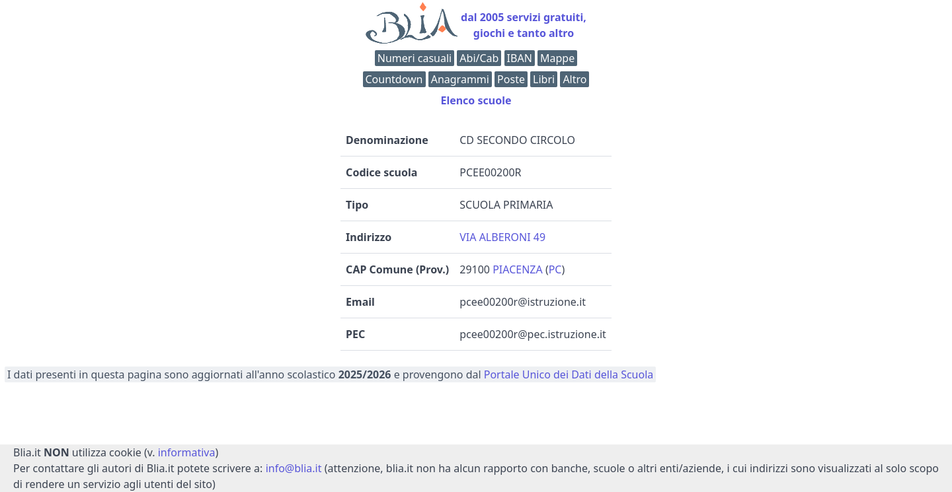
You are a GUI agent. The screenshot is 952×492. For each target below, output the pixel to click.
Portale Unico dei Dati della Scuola (569, 374)
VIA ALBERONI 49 (502, 237)
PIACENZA (518, 269)
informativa (187, 452)
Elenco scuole (475, 100)
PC (555, 269)
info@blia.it (294, 468)
